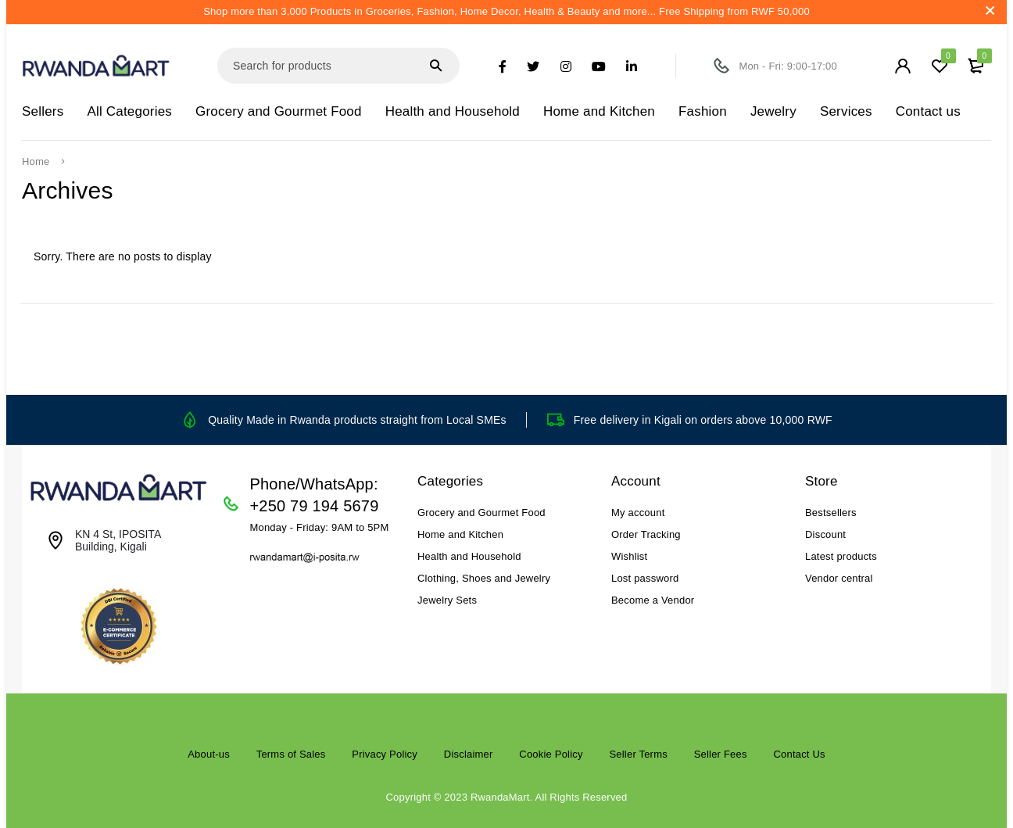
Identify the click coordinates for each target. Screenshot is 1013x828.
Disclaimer (468, 754)
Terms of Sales (291, 754)
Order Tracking (646, 534)
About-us (209, 754)
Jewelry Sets (447, 600)
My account (637, 512)
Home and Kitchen (460, 534)
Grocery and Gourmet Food (481, 512)
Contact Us (799, 754)
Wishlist (629, 556)
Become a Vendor (652, 600)
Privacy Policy (384, 754)
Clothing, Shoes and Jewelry (483, 578)
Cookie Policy (550, 754)
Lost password (644, 578)
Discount (825, 534)
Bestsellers (831, 512)
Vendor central (839, 578)
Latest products (841, 556)
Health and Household (469, 556)
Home (35, 161)
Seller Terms (638, 754)
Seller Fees (720, 754)
